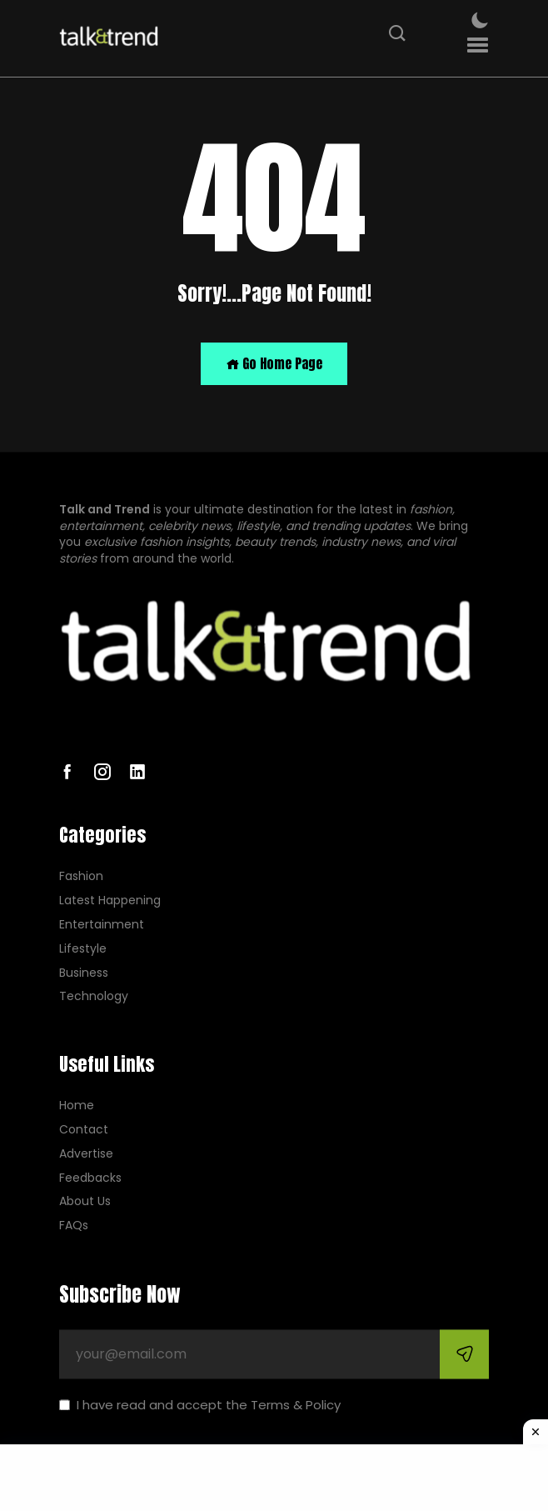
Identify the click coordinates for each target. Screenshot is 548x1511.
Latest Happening (110, 901)
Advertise (86, 1154)
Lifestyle (83, 949)
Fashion (81, 877)
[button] (477, 45)
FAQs (73, 1226)
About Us (85, 1202)
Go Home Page (274, 363)
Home (76, 1106)
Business (83, 973)
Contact (83, 1130)
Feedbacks (90, 1178)
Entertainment (101, 925)
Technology (93, 997)
